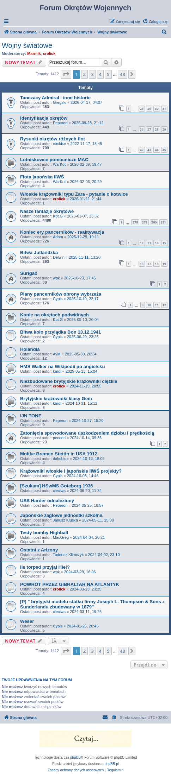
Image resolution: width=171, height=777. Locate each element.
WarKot (59, 164)
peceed (59, 438)
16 (141, 263)
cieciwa (59, 490)
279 (144, 222)
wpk (56, 278)
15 (164, 243)
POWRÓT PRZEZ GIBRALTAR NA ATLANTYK (69, 584)
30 (156, 108)
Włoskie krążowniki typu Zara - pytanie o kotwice (74, 194)
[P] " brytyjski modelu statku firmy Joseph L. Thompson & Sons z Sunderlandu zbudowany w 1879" (92, 604)
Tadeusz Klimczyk (68, 554)
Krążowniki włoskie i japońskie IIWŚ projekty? (71, 471)
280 (154, 222)
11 (156, 305)
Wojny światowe (27, 45)
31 (164, 108)
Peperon (60, 123)
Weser (27, 621)
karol (57, 371)
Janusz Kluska (65, 520)
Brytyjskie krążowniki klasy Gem (56, 398)
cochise (59, 143)
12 (141, 243)
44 (156, 149)
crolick (49, 53)
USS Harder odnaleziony (47, 500)
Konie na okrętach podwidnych (54, 314)
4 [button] (100, 74)
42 (141, 149)
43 (149, 149)
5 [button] (108, 74)
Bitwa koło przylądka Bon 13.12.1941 (60, 332)
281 (163, 222)
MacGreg (61, 537)
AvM (57, 354)
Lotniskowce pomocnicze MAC (54, 159)
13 (149, 243)
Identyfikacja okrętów (43, 118)
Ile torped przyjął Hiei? (45, 567)
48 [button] (122, 74)
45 (164, 149)
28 (141, 108)
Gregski (59, 102)
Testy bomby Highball (44, 532)
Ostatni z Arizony (39, 549)
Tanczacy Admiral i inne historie (55, 97)
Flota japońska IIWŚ (42, 176)
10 (149, 305)
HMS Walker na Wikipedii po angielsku (62, 366)
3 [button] (92, 74)
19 (164, 263)
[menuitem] (154, 21)
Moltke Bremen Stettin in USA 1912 (58, 453)
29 (149, 108)
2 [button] (84, 74)
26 (141, 129)
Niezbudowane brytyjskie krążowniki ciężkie (68, 381)
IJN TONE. (31, 415)
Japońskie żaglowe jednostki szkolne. (62, 515)
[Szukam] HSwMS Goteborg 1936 (56, 485)
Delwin (59, 257)
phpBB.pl (111, 764)
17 (149, 263)
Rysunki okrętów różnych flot (52, 138)
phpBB (75, 757)
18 (156, 263)
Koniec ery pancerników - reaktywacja (62, 232)
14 (156, 243)
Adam (58, 237)
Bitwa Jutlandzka (39, 252)
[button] (66, 74)
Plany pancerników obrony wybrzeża (60, 294)
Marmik (34, 53)
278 (135, 222)
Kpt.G (58, 216)
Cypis (58, 299)
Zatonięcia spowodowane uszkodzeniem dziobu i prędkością (87, 433)
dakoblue (61, 458)
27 (149, 129)
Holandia (30, 349)
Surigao (28, 273)
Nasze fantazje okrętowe (47, 211)
